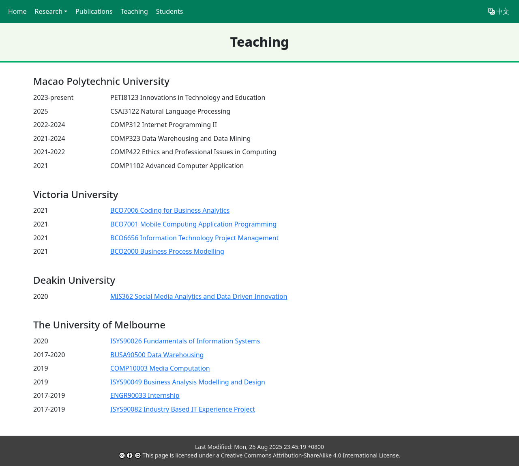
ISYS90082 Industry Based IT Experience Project (182, 409)
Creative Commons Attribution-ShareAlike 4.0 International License (310, 455)
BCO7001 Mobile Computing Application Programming (193, 224)
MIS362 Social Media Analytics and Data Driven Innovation (198, 296)
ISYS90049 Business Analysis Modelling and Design (187, 382)
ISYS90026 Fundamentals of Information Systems (185, 341)
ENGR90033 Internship (145, 395)
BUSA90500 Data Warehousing (157, 354)
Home (17, 11)
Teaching (134, 11)
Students (169, 11)
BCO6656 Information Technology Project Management (194, 237)
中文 (498, 11)
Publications (93, 11)
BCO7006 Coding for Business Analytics (169, 210)
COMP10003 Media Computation (160, 368)
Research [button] (49, 11)
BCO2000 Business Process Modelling (167, 251)
